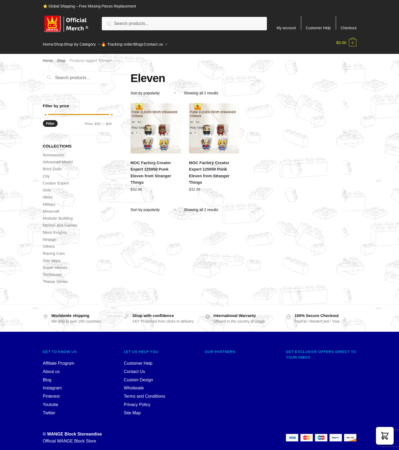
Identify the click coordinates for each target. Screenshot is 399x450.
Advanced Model (58, 158)
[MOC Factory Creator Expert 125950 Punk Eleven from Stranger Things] (155, 125)
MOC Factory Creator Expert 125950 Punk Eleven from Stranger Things (150, 169)
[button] (385, 436)
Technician (52, 271)
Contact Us (134, 368)
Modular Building (58, 215)
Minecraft (51, 208)
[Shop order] (155, 89)
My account (286, 28)
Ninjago (50, 236)
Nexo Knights (55, 229)
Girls (47, 187)
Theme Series (55, 278)
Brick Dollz (52, 165)
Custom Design (138, 376)
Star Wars (52, 257)
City (46, 173)
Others (49, 243)
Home (48, 57)
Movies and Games (60, 222)
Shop (61, 57)
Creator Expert (56, 180)
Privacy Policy (137, 401)
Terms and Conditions (144, 393)
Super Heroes (55, 264)
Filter (50, 120)
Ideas (48, 193)
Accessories (54, 151)
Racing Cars (54, 250)
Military (49, 201)
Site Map (132, 409)
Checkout (348, 28)
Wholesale (134, 384)
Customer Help (318, 28)
